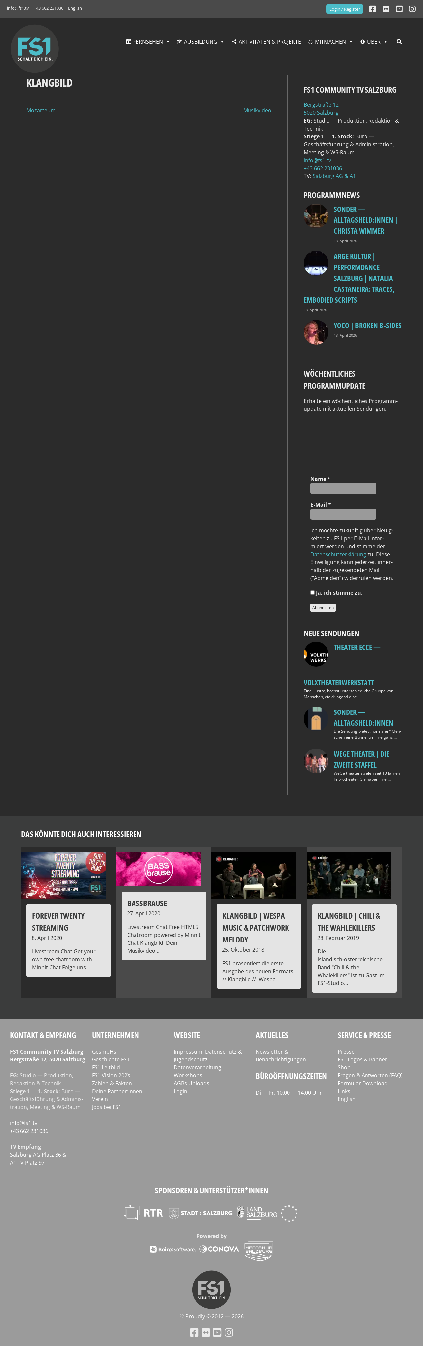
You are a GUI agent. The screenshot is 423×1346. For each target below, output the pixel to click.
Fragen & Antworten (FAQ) (370, 1075)
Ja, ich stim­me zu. (336, 592)
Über (374, 41)
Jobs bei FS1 (106, 1107)
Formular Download (363, 1083)
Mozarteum (41, 110)
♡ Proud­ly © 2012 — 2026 (211, 1316)
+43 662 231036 (48, 8)
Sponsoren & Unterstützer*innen (211, 1190)
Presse (346, 1051)
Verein (100, 1099)
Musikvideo (257, 110)
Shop (344, 1067)
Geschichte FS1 (111, 1059)
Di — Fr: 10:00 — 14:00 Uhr (289, 1092)
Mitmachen (330, 41)
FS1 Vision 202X (111, 1075)
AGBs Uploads (191, 1083)
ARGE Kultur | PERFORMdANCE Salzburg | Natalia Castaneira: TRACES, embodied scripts (349, 278)
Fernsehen (148, 41)
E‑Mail (320, 504)
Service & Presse (364, 1034)
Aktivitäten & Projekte (270, 41)
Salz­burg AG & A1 (334, 176)
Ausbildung (200, 41)
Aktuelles (272, 1034)
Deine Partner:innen (117, 1091)
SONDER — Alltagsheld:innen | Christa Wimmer (366, 220)
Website (187, 1034)
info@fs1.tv (18, 8)
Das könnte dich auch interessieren (81, 833)
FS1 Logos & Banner (362, 1059)
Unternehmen (115, 1034)
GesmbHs (104, 1051)
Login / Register (344, 9)
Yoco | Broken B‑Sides (367, 325)
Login (180, 1091)
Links (344, 1091)
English (75, 8)
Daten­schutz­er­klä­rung (338, 554)
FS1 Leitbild (106, 1067)
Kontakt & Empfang (43, 1034)
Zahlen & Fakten (112, 1083)
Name (320, 478)
